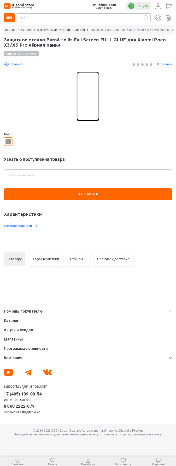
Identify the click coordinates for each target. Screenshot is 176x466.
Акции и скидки (18, 330)
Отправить (88, 194)
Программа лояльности (26, 348)
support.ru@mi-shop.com (26, 386)
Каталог (11, 320)
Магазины (13, 339)
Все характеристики (18, 226)
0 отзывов (164, 64)
